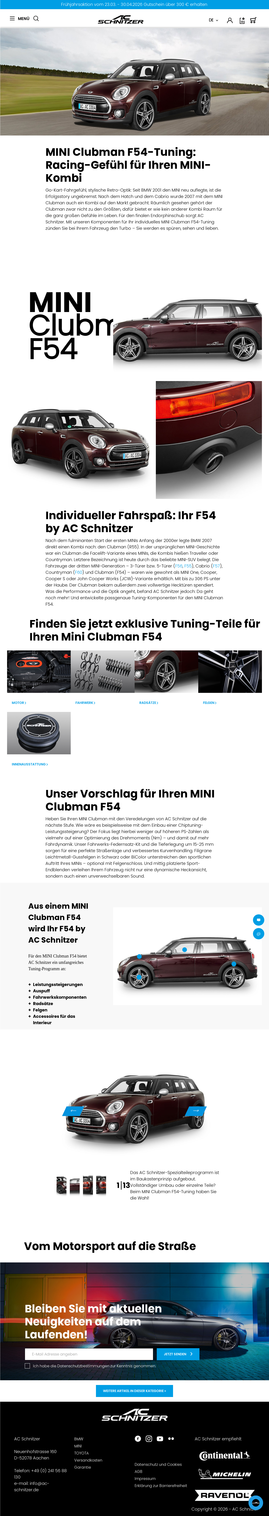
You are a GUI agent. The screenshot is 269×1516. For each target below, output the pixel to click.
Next (196, 1111)
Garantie (82, 1467)
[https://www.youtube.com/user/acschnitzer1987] (160, 1439)
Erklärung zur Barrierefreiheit (161, 1485)
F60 (78, 572)
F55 (188, 566)
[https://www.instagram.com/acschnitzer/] (149, 1439)
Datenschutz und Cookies (158, 1464)
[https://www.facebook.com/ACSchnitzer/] (138, 1439)
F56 (178, 566)
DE (211, 20)
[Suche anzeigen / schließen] (36, 18)
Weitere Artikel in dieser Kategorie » (134, 1391)
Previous (73, 1111)
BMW (78, 1439)
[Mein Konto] (230, 21)
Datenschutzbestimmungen (83, 1366)
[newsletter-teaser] (178, 1354)
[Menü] (19, 18)
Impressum (145, 1478)
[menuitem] (19, 21)
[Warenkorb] (253, 22)
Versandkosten (88, 1460)
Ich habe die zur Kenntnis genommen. (94, 1366)
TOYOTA (81, 1453)
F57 (216, 566)
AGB (138, 1471)
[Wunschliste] (242, 22)
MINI (78, 1446)
